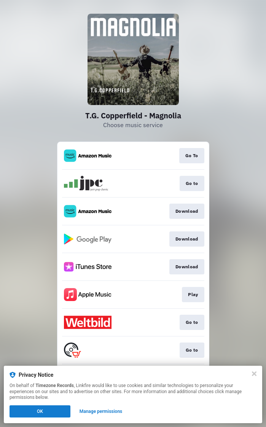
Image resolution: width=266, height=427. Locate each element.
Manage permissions (101, 411)
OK (40, 411)
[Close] (254, 374)
